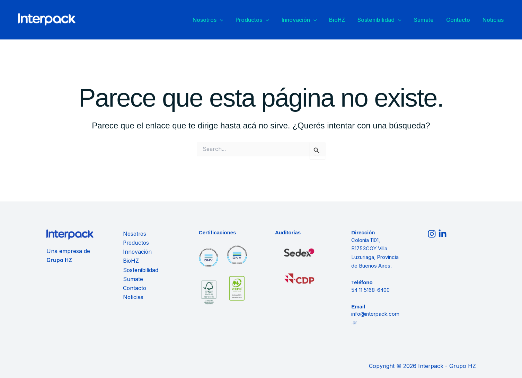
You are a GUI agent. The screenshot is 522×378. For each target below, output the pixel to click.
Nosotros (239, 20)
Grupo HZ (59, 259)
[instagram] (432, 234)
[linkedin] (443, 234)
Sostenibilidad (394, 20)
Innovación (322, 20)
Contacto (464, 20)
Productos (279, 20)
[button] (251, 20)
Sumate (434, 20)
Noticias (495, 20)
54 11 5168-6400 (370, 290)
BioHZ (356, 20)
